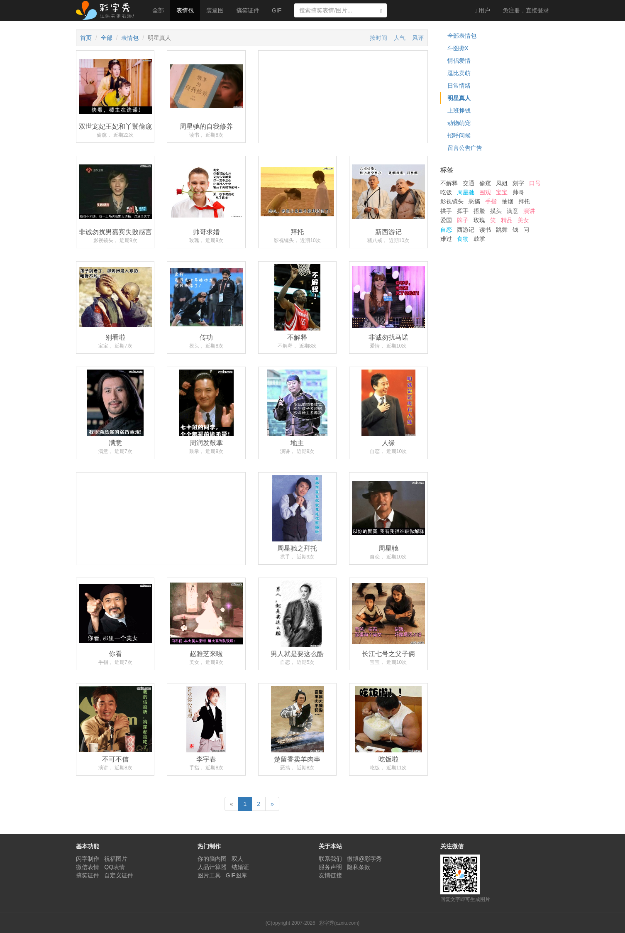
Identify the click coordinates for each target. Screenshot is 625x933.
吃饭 (446, 192)
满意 (512, 211)
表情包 (185, 10)
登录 (526, 10)
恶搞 (474, 201)
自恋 (446, 229)
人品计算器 (212, 867)
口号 (535, 183)
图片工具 (209, 875)
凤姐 (502, 183)
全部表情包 (461, 35)
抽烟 (507, 201)
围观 (485, 192)
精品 (507, 220)
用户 (482, 10)
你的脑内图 (212, 858)
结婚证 (240, 867)
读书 (485, 229)
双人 (237, 858)
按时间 (378, 37)
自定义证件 (118, 875)
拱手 (446, 211)
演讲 (529, 211)
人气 (399, 37)
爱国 (446, 220)
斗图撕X (458, 48)
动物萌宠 (459, 123)
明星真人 (459, 98)
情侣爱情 (459, 60)
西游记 (465, 229)
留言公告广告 (464, 147)
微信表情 (87, 867)
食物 (463, 238)
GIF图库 (236, 875)
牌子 (463, 220)
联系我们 (330, 858)
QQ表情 (114, 867)
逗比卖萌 (459, 73)
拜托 (524, 201)
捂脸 (479, 211)
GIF (276, 10)
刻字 (518, 183)
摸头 (496, 211)
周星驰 (465, 192)
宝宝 (502, 192)
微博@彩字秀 (364, 858)
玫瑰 (479, 220)
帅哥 (518, 192)
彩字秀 (108, 10)
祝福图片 (115, 858)
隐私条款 (358, 867)
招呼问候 (459, 135)
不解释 (449, 183)
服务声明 (330, 867)
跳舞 (502, 229)
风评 (418, 37)
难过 (446, 238)
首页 (86, 37)
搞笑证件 (247, 10)
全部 (158, 10)
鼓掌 (479, 238)
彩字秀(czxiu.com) (339, 923)
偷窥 (485, 183)
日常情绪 (459, 85)
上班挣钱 (459, 110)
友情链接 (330, 875)
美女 (523, 220)
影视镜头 (452, 201)
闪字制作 (87, 858)
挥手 (463, 211)
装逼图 (215, 10)
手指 (491, 201)
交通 (468, 183)
